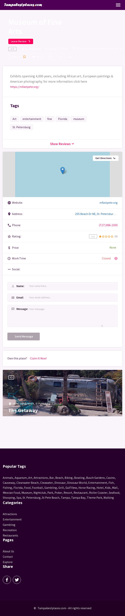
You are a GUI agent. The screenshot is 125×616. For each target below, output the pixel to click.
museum (78, 119)
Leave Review (21, 41)
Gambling (9, 525)
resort (68, 493)
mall (115, 488)
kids (108, 488)
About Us (8, 551)
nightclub (39, 493)
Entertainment (31, 49)
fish (111, 483)
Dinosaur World (77, 483)
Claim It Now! (38, 358)
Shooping (9, 498)
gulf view (71, 488)
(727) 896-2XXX (108, 225)
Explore (8, 562)
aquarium (21, 478)
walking (109, 498)
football (37, 488)
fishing (7, 488)
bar (51, 478)
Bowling (79, 478)
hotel (100, 488)
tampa (65, 498)
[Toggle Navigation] (118, 5)
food (27, 488)
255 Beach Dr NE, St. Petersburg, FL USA (97, 48)
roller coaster (98, 493)
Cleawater (46, 483)
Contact (8, 557)
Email (17, 297)
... (70, 55)
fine (49, 119)
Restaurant (81, 493)
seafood (114, 493)
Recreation (10, 530)
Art (14, 119)
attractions (41, 478)
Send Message (24, 336)
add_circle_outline (116, 258)
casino (110, 478)
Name (17, 286)
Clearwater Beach (27, 483)
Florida (62, 119)
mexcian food (11, 493)
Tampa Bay (78, 498)
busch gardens (95, 478)
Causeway (9, 483)
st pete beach (50, 498)
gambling (50, 488)
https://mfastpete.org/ (24, 87)
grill (61, 488)
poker (58, 493)
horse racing (86, 488)
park (50, 493)
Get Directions (105, 158)
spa (18, 498)
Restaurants (10, 535)
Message (18, 309)
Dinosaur (60, 483)
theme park (94, 498)
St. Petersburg (22, 127)
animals (8, 478)
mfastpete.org (108, 203)
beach (59, 478)
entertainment (32, 119)
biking (69, 478)
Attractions (10, 514)
